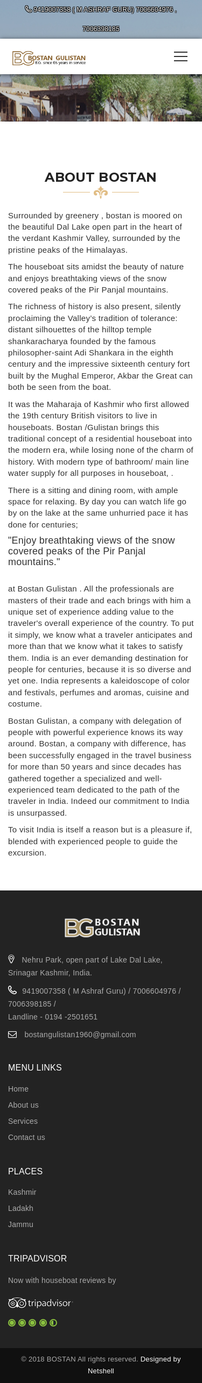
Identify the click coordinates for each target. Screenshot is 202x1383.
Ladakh (20, 1208)
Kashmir (22, 1192)
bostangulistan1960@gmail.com (80, 1034)
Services (23, 1121)
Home (18, 1089)
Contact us (26, 1137)
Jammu (20, 1224)
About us (23, 1105)
